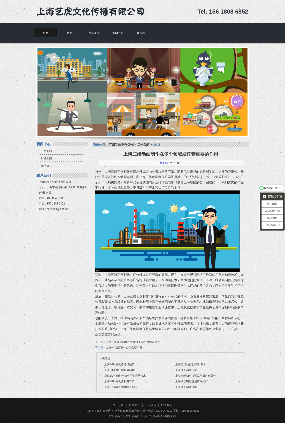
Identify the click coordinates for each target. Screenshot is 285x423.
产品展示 (150, 405)
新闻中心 (117, 33)
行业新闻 (46, 158)
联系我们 (142, 33)
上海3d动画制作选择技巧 (119, 364)
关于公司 (118, 405)
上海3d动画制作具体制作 (119, 370)
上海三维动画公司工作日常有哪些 (195, 375)
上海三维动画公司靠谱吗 (190, 364)
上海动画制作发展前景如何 (191, 381)
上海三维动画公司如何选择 (120, 387)
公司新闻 (46, 151)
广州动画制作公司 (121, 144)
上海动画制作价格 (186, 387)
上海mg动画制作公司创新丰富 (124, 347)
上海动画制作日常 (186, 370)
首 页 (45, 33)
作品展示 (93, 33)
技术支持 (46, 165)
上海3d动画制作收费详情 (119, 381)
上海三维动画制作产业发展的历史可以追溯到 (133, 342)
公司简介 (69, 33)
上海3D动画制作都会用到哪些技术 (125, 375)
